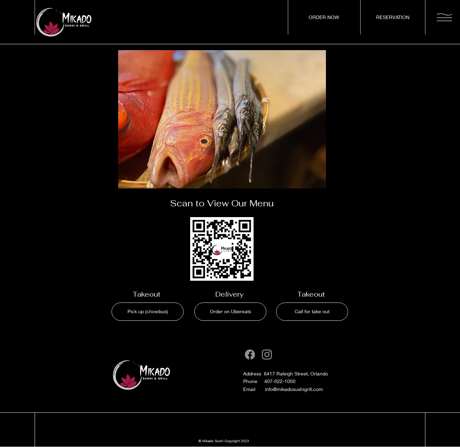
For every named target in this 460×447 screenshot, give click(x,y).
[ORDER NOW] (324, 17)
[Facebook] (250, 354)
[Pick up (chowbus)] (148, 311)
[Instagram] (267, 354)
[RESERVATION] (392, 17)
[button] (444, 17)
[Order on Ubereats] (230, 311)
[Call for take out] (312, 311)
